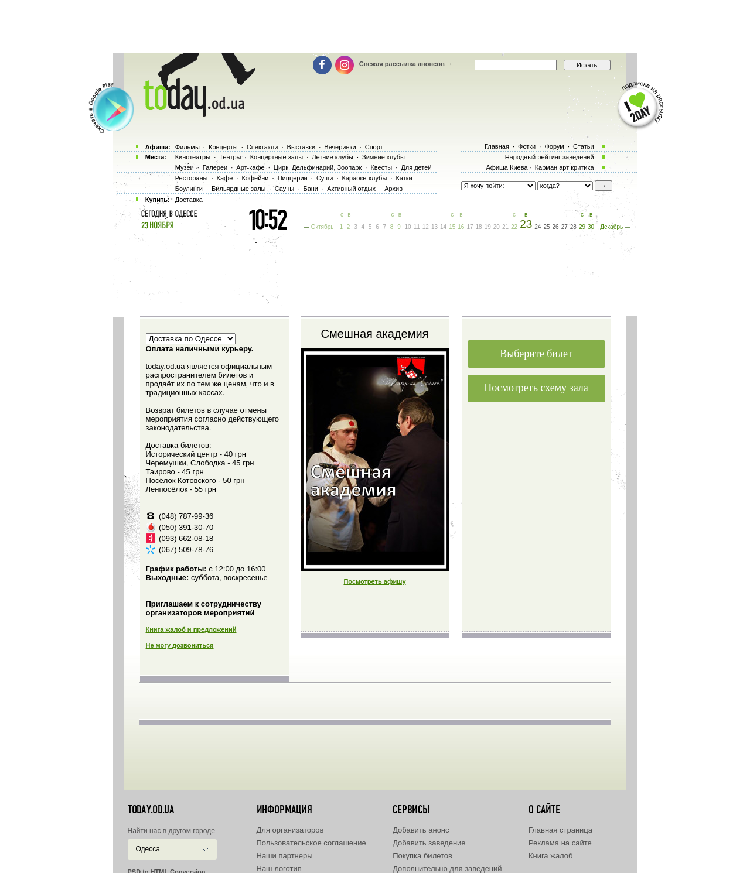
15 (452, 227)
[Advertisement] (375, 26)
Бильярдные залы (238, 188)
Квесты (381, 167)
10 (408, 227)
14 (443, 227)
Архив (393, 188)
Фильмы (187, 146)
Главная (497, 146)
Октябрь (322, 227)
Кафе (225, 178)
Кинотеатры (192, 156)
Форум (554, 146)
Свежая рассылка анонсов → (406, 63)
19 (488, 227)
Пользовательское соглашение (311, 842)
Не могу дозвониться (180, 645)
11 (417, 227)
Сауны (285, 188)
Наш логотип (279, 868)
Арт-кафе (250, 167)
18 (479, 227)
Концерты (223, 146)
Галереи (215, 167)
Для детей (416, 167)
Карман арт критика (564, 167)
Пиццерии (293, 178)
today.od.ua (151, 809)
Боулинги (189, 188)
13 (434, 227)
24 (537, 227)
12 (425, 227)
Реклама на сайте (560, 842)
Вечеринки (340, 146)
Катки (404, 178)
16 (461, 227)
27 (564, 227)
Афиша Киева (506, 167)
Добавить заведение (429, 842)
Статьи (583, 146)
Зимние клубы (383, 156)
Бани (310, 188)
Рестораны (191, 178)
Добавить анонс (421, 830)
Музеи (184, 167)
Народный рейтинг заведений (549, 156)
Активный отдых (351, 188)
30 (591, 227)
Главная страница (560, 830)
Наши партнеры (285, 855)
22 (514, 227)
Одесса (148, 849)
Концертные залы (276, 156)
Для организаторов (290, 830)
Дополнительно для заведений (447, 868)
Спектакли (262, 146)
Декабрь (611, 227)
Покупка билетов (422, 855)
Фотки (527, 146)
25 (546, 227)
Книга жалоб (551, 855)
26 (556, 227)
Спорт (374, 146)
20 (496, 227)
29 (582, 227)
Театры (230, 156)
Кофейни (254, 178)
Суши (324, 178)
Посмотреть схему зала (536, 387)
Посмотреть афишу (374, 581)
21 (505, 227)
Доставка (189, 199)
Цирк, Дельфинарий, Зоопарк (318, 167)
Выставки (301, 146)
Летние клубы (332, 156)
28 (573, 227)
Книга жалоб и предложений (191, 629)
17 (469, 227)
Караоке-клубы (364, 178)
